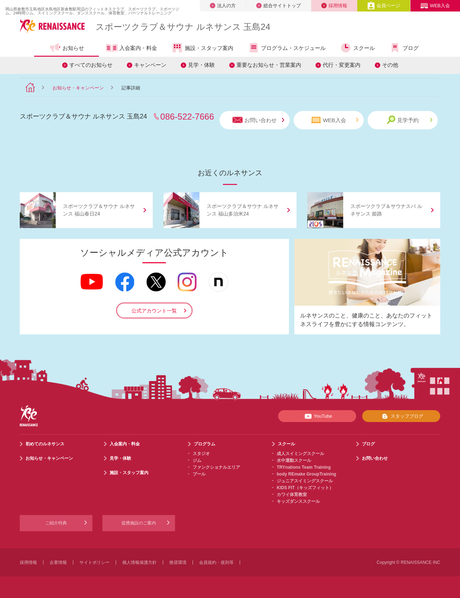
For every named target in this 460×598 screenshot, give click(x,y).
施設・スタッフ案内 (202, 47)
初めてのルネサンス (45, 443)
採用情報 (334, 5)
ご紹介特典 (56, 522)
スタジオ (201, 453)
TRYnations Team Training (304, 467)
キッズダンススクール (298, 501)
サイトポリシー (94, 562)
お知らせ (66, 47)
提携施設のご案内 (138, 522)
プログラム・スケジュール (287, 47)
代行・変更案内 (341, 65)
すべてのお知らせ (90, 65)
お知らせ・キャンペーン (78, 88)
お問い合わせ (258, 120)
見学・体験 (201, 65)
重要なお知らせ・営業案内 (268, 65)
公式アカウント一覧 (154, 311)
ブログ (404, 47)
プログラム (204, 443)
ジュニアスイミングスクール (305, 480)
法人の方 (223, 5)
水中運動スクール (294, 460)
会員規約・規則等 (216, 562)
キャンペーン (150, 65)
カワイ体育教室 (292, 494)
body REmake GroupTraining (306, 474)
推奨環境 (178, 562)
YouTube (317, 416)
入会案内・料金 (131, 48)
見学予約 (409, 119)
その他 (390, 65)
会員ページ (383, 5)
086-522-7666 (187, 116)
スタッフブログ (401, 416)
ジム (197, 460)
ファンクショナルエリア (216, 467)
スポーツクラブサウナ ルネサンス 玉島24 (183, 27)
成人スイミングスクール (300, 453)
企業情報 (58, 562)
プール (199, 474)
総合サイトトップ (278, 5)
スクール (357, 47)
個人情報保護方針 (139, 562)
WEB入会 (435, 5)
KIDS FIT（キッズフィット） (305, 487)
